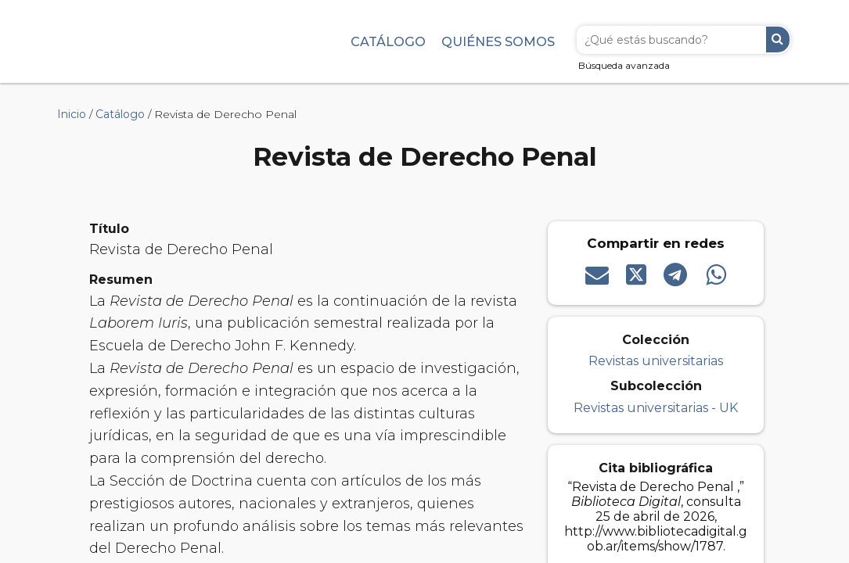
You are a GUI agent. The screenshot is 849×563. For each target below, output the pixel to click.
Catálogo (388, 41)
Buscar (778, 39)
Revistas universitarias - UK (656, 407)
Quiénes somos (498, 41)
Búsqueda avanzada (624, 65)
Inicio (71, 114)
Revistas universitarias (655, 360)
